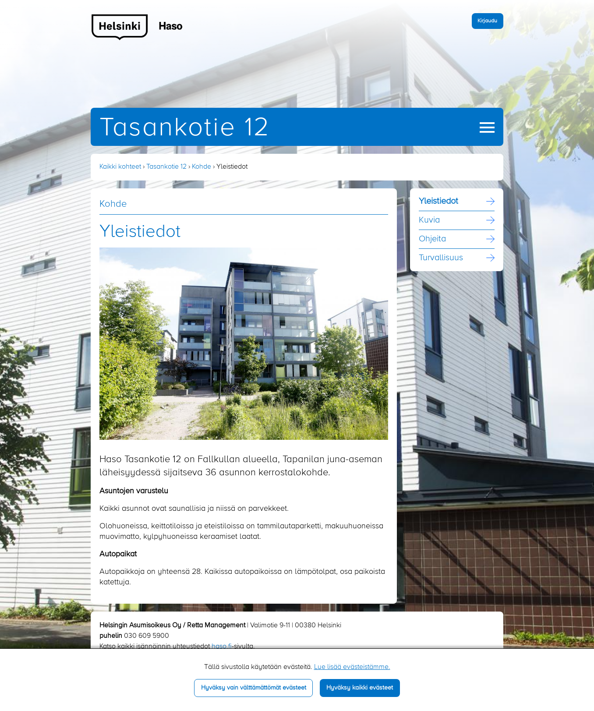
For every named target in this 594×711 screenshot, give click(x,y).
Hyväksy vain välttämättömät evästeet (253, 688)
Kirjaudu (487, 21)
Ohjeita (432, 239)
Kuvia (429, 220)
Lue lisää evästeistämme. (352, 667)
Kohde (201, 166)
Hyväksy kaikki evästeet (359, 688)
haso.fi (222, 646)
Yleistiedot (438, 201)
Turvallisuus (441, 258)
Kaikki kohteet (120, 166)
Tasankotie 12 (184, 128)
